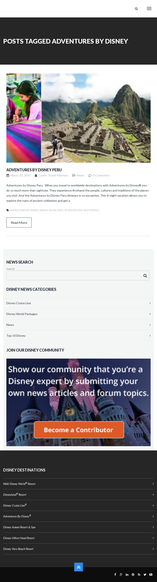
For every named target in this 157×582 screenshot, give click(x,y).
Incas (52, 210)
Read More (19, 222)
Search (10, 268)
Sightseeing (91, 210)
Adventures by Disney (24, 210)
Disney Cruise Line (18, 303)
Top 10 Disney (15, 335)
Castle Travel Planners (53, 175)
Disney (44, 210)
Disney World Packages (22, 314)
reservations (73, 210)
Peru (60, 210)
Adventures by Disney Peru (34, 170)
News (10, 324)
